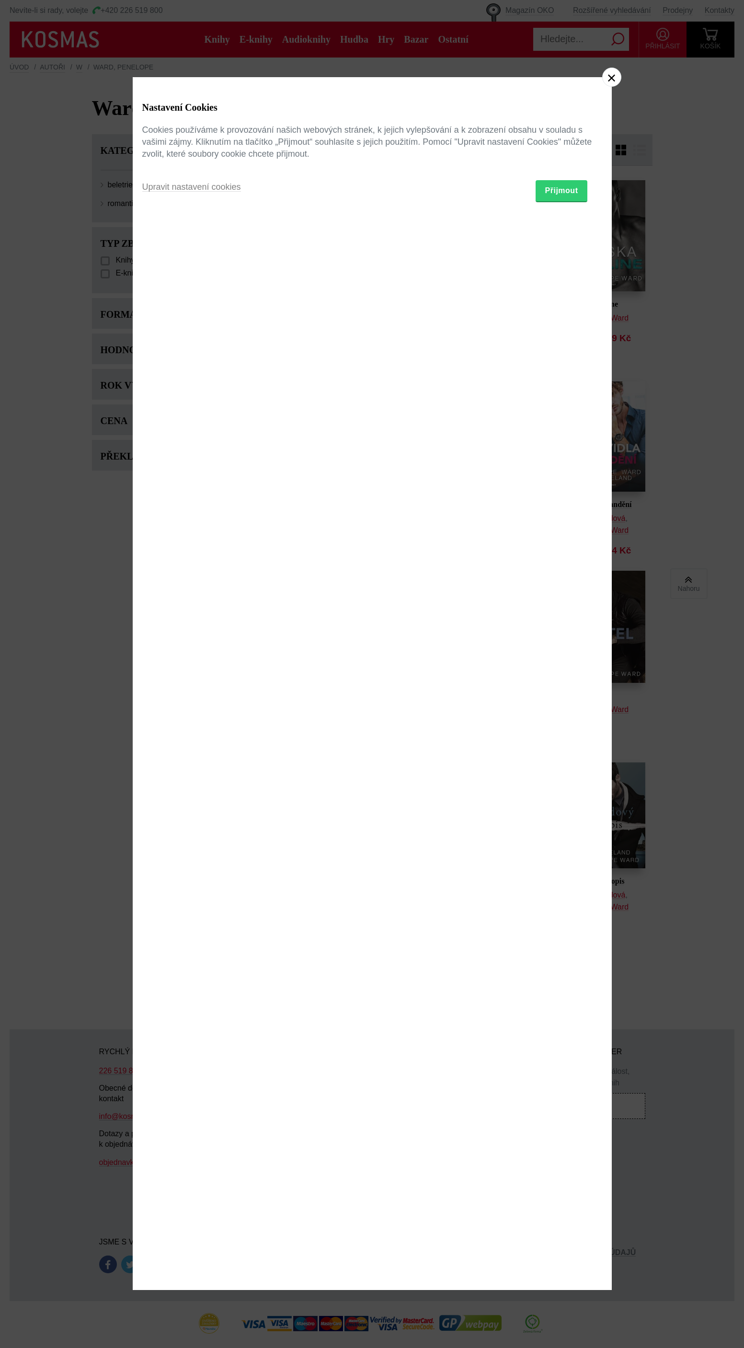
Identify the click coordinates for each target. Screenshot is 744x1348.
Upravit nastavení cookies (191, 726)
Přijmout (561, 730)
